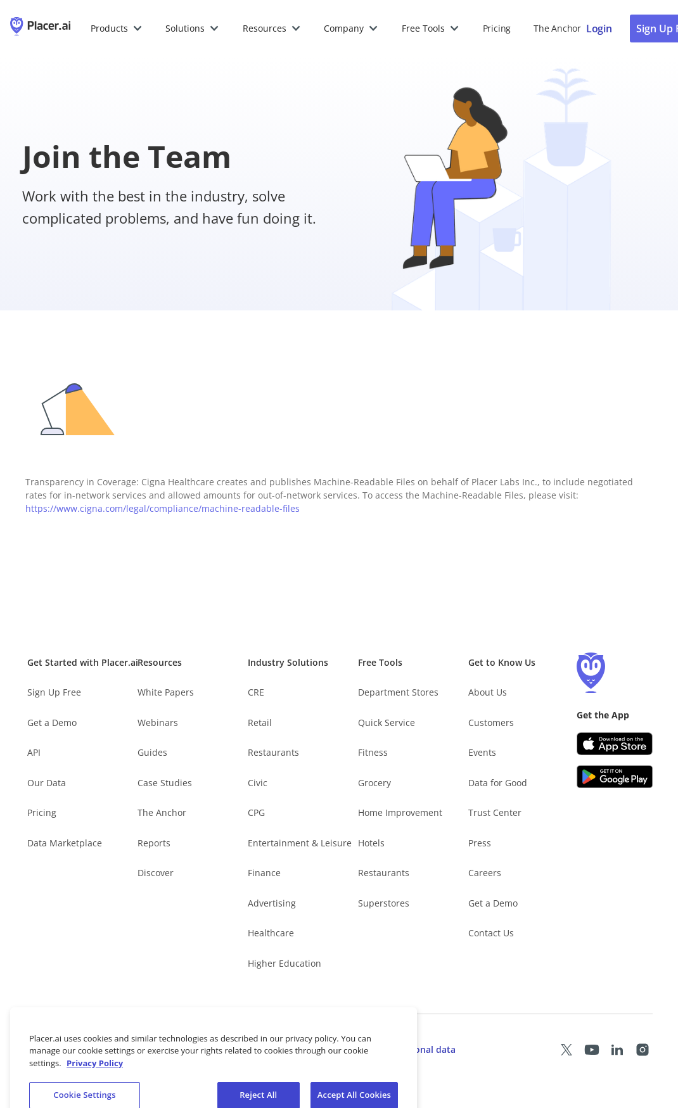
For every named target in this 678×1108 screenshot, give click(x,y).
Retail (260, 722)
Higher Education (284, 963)
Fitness (373, 752)
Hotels (371, 843)
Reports (154, 843)
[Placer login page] (599, 28)
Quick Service (386, 722)
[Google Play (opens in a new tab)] (615, 776)
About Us (487, 692)
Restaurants (273, 752)
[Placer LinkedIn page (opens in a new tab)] (617, 1050)
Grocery (374, 783)
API (34, 752)
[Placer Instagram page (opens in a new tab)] (642, 1050)
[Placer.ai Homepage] (40, 28)
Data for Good (497, 783)
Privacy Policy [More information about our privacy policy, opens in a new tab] (95, 1072)
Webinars (158, 722)
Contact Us (491, 933)
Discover (156, 873)
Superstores (383, 903)
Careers (484, 873)
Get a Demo (52, 722)
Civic (257, 783)
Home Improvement (400, 812)
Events (482, 752)
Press (479, 843)
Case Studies (165, 783)
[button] (116, 28)
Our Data (46, 783)
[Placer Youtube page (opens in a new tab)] (592, 1050)
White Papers (166, 692)
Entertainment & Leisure (300, 843)
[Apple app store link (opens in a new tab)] (615, 743)
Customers (491, 722)
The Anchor (162, 812)
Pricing (497, 28)
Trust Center (494, 812)
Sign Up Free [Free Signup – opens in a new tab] (54, 692)
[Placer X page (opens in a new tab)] (566, 1050)
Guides (152, 752)
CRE (256, 692)
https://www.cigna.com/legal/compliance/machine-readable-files (162, 508)
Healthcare (271, 933)
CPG (256, 812)
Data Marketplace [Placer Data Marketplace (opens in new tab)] (64, 843)
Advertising (272, 903)
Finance (264, 873)
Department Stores (398, 692)
